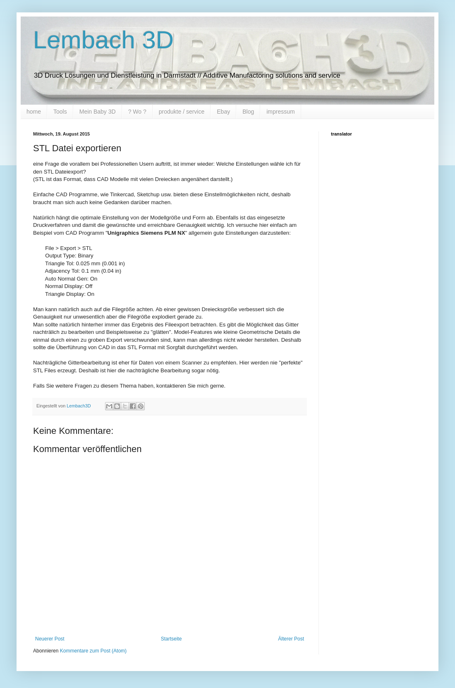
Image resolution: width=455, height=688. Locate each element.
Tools (60, 111)
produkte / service (182, 111)
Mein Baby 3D (97, 111)
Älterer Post (291, 639)
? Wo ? (137, 111)
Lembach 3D (103, 40)
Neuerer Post (50, 639)
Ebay (223, 111)
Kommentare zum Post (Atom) (93, 651)
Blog (248, 111)
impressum (280, 111)
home (33, 111)
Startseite (171, 639)
